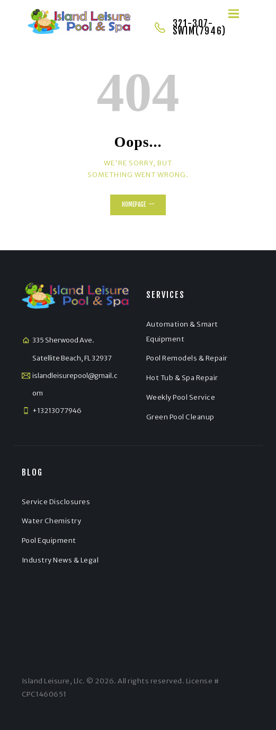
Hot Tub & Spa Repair (182, 377)
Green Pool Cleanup (180, 416)
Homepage (134, 204)
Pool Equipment (49, 540)
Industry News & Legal (60, 560)
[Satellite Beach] (200, 549)
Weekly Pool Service (181, 397)
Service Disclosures (56, 501)
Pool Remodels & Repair (187, 358)
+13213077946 (57, 410)
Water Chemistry (52, 520)
